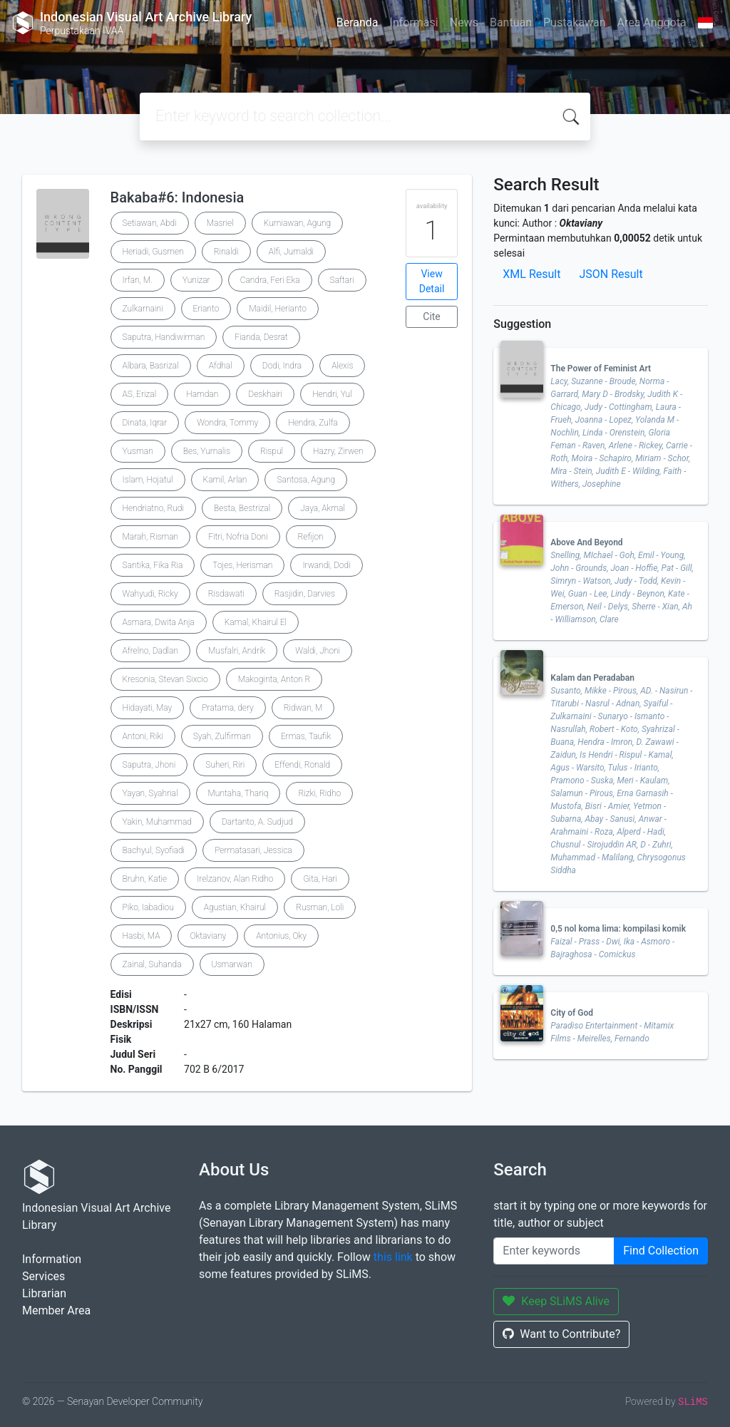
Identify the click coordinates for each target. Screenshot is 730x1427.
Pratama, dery (227, 708)
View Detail (432, 281)
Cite (432, 316)
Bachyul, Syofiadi (154, 850)
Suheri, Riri (225, 765)
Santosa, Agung (306, 480)
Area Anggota (652, 22)
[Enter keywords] (554, 1250)
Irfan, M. (138, 280)
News (464, 22)
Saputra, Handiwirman (164, 337)
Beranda (357, 22)
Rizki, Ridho (319, 793)
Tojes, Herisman (242, 565)
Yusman (138, 451)
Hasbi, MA (141, 936)
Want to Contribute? (561, 1334)
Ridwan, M (303, 708)
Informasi (414, 22)
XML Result (531, 274)
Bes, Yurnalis (206, 451)
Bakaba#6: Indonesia (177, 197)
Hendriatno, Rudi (153, 508)
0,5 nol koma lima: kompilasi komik (618, 929)
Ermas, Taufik (306, 736)
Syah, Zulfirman (222, 736)
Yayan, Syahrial (150, 793)
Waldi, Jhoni (317, 651)
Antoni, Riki (143, 736)
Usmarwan (232, 964)
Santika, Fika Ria (153, 565)
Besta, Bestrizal (242, 508)
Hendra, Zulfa (313, 423)
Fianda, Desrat (261, 337)
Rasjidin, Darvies (304, 594)
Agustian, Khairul (235, 907)
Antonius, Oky (281, 936)
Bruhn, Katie (145, 879)
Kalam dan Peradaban (592, 678)
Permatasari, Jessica (253, 850)
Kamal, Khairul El (256, 622)
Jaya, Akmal (322, 508)
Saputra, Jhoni (149, 765)
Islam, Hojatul (148, 480)
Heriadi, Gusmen (153, 252)
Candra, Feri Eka (270, 280)
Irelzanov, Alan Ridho (235, 879)
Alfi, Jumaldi (291, 252)
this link (393, 1257)
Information (51, 1259)
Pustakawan (574, 22)
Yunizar (196, 280)
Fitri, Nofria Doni (237, 537)
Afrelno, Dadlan (150, 651)
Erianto (206, 309)
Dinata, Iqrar (145, 423)
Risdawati (226, 594)
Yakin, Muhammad (157, 822)
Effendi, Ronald (302, 765)
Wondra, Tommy (227, 423)
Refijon (311, 537)
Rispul (271, 451)
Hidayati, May (148, 708)
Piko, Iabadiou (148, 907)
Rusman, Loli (320, 907)
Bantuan (511, 22)
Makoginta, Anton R (274, 679)
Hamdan (202, 394)
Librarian (44, 1293)
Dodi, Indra (282, 366)
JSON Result (610, 274)
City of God (571, 1013)
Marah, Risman (151, 537)
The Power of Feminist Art (600, 369)
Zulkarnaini (143, 309)
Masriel (220, 223)
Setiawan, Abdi (150, 223)
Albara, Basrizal (151, 366)
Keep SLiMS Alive (556, 1301)
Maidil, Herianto (278, 309)
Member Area (56, 1310)
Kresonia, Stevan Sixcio (165, 679)
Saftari (342, 280)
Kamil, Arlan (225, 480)
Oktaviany (208, 936)
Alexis (342, 366)
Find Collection (661, 1250)
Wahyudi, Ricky (150, 594)
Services (43, 1276)
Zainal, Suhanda (152, 964)
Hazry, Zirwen (338, 451)
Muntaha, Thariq (238, 793)
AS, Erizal (140, 394)
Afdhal (220, 366)
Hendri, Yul (332, 394)
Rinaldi (226, 252)
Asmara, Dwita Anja (159, 622)
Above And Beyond (586, 542)
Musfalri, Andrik (236, 651)
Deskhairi (265, 394)
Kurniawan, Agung (297, 223)
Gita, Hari (320, 879)
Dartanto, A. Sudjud (257, 822)
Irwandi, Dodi (326, 565)
